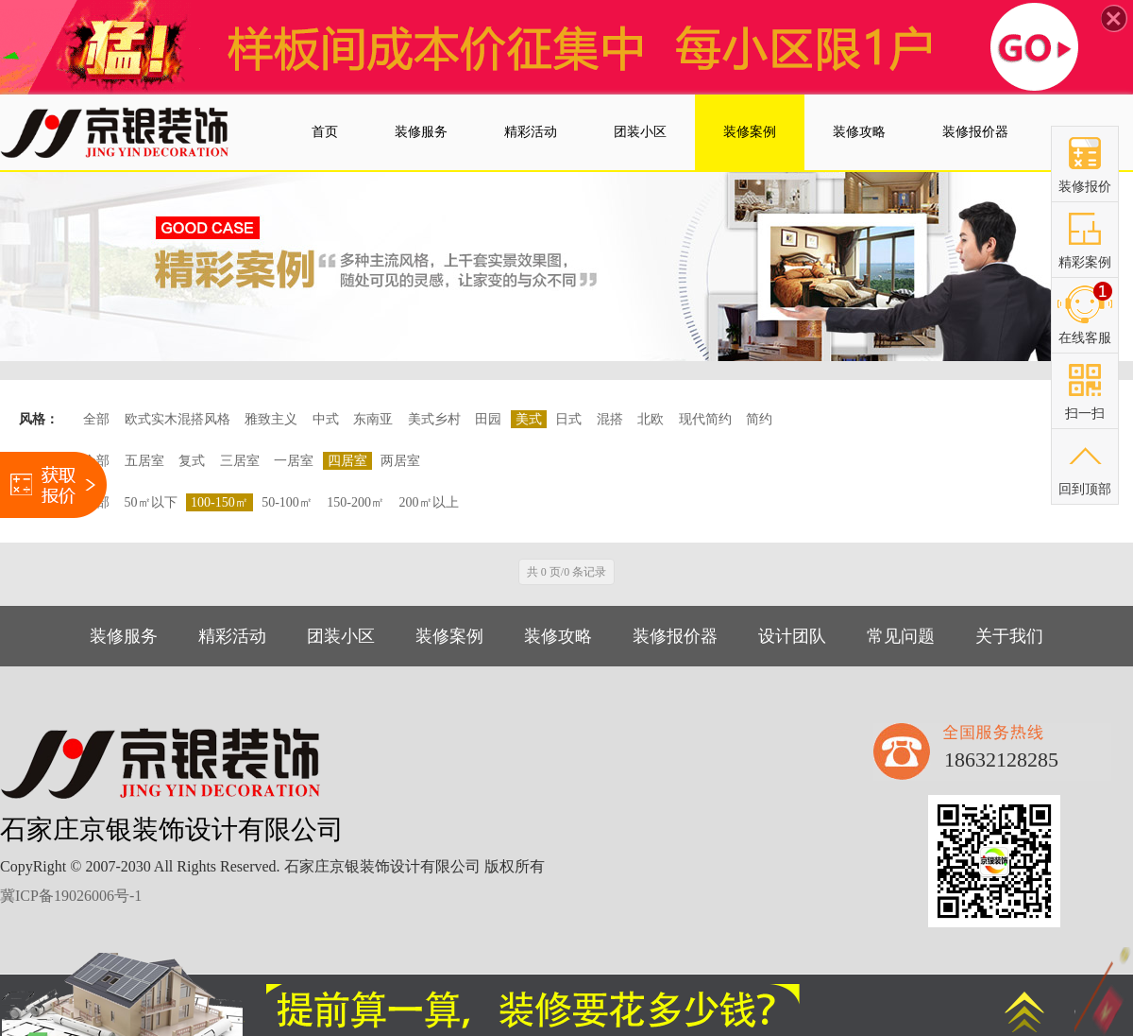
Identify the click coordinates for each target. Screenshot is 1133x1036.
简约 (759, 419)
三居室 (240, 461)
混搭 (610, 419)
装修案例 (449, 636)
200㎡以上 (429, 502)
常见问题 (901, 636)
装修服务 (124, 636)
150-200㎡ (355, 502)
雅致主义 (271, 419)
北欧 (650, 419)
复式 (191, 461)
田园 (488, 419)
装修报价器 (675, 636)
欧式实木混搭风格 (177, 419)
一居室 (293, 461)
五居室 (144, 461)
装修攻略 (558, 636)
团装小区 (341, 636)
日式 (568, 419)
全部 (96, 419)
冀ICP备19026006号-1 (71, 896)
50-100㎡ (287, 502)
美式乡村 (434, 419)
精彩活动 (232, 636)
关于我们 (1009, 636)
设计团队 (792, 636)
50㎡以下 (151, 502)
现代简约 (705, 419)
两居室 (400, 461)
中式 (326, 419)
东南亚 (373, 419)
